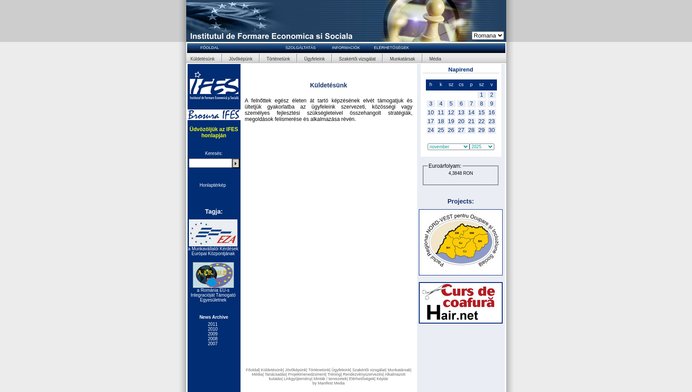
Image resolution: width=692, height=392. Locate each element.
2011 (213, 324)
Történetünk (278, 59)
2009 (213, 334)
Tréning (334, 374)
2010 (213, 329)
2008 (213, 338)
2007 (213, 343)
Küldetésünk (203, 59)
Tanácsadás (275, 374)
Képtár (382, 379)
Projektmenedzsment (307, 374)
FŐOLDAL (209, 47)
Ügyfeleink (314, 59)
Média (435, 59)
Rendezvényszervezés (363, 374)
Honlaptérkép (212, 185)
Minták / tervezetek (330, 379)
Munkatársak (402, 59)
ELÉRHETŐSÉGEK (391, 47)
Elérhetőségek (362, 379)
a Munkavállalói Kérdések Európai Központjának (213, 251)
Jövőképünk (240, 59)
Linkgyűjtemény (298, 379)
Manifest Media (331, 383)
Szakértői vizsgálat (357, 59)
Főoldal (252, 370)
